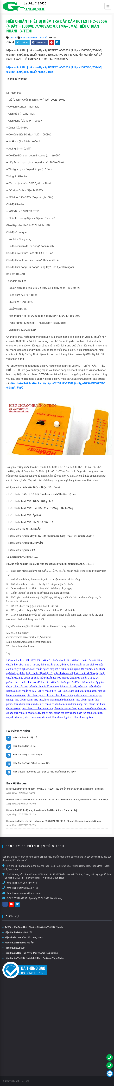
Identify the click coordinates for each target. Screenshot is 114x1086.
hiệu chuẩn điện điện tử (39, 673)
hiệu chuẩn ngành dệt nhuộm (76, 669)
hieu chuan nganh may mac (29, 699)
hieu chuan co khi (49, 704)
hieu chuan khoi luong (70, 704)
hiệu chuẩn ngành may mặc (45, 669)
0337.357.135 (31, 888)
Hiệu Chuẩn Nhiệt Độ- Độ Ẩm (18, 942)
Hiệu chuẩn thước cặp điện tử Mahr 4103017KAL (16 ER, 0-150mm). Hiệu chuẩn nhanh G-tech (53, 821)
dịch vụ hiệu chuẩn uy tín (75, 664)
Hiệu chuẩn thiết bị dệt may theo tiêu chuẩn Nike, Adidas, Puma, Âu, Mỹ (41, 810)
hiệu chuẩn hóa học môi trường (57, 677)
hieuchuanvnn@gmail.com (26, 893)
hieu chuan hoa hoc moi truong (38, 708)
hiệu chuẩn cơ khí (63, 673)
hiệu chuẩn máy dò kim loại (44, 686)
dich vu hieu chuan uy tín (59, 695)
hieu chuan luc (91, 704)
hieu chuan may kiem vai (38, 717)
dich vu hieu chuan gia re (27, 712)
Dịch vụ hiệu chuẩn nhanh (51, 660)
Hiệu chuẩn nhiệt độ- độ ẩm (29, 682)
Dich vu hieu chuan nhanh (83, 691)
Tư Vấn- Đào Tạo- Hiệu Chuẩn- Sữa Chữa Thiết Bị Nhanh (32, 927)
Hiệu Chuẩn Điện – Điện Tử (34, 37)
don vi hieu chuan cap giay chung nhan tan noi (66, 712)
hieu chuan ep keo (83, 717)
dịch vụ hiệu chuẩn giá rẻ (59, 682)
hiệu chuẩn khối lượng (86, 673)
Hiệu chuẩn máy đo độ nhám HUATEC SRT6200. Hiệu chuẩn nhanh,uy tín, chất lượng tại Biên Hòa (55, 788)
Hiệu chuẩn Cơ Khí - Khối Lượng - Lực (22, 937)
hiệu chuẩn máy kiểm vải (73, 686)
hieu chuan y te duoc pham (69, 708)
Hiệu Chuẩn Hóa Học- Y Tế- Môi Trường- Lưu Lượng (30, 953)
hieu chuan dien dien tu (26, 704)
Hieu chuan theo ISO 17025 (53, 691)
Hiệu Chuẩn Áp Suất (13, 948)
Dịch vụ (13, 37)
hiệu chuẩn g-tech (50, 664)
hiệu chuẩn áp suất (29, 677)
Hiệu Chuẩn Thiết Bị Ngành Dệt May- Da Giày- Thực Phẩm (33, 958)
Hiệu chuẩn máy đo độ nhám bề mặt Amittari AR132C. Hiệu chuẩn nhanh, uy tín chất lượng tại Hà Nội (57, 799)
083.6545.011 (30, 882)
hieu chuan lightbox (62, 717)
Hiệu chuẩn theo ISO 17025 (21, 660)
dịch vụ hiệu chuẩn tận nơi (81, 660)
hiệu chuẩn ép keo (26, 691)
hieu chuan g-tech (36, 695)
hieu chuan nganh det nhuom (59, 699)
